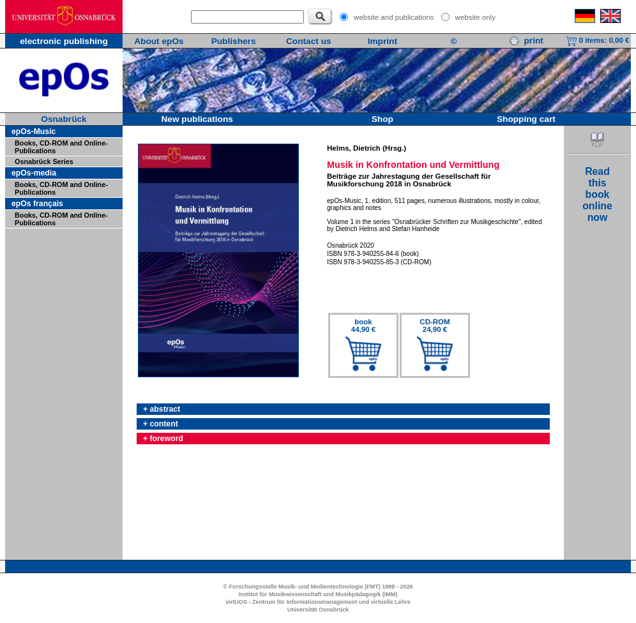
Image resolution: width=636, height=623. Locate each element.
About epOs (158, 41)
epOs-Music (33, 131)
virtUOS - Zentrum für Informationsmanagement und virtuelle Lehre (318, 602)
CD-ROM (435, 325)
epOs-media (33, 173)
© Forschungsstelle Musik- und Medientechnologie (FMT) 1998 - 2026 (318, 586)
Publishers (233, 41)
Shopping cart (526, 119)
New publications (196, 119)
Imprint (382, 41)
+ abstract (161, 409)
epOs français (37, 203)
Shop (382, 119)
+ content (160, 423)
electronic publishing (64, 41)
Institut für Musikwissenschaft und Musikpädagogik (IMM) (318, 594)
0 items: (598, 40)
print (526, 40)
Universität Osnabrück (318, 609)
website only (475, 17)
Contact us (308, 41)
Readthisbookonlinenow (597, 194)
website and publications (394, 17)
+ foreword (163, 438)
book (363, 325)
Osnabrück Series (44, 161)
